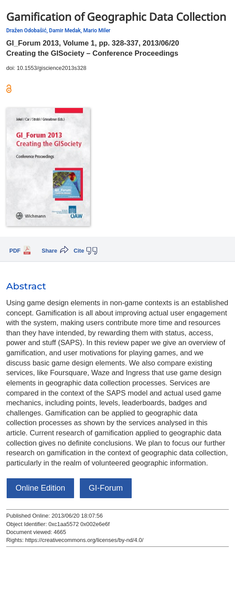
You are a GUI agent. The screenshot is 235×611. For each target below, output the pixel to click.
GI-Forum (106, 488)
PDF (14, 251)
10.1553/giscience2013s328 (51, 68)
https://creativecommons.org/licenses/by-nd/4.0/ (84, 540)
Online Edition (40, 488)
